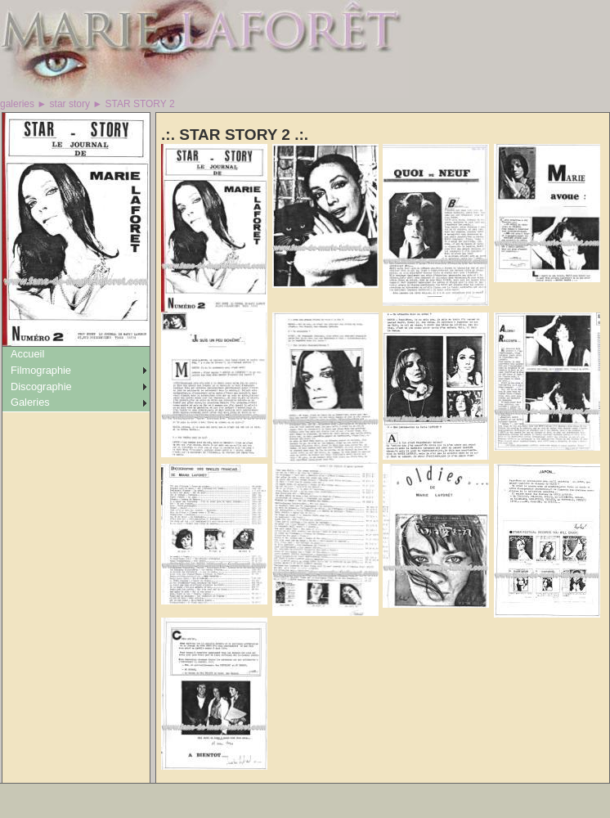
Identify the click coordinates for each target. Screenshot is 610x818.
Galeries (30, 402)
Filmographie (41, 370)
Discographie (41, 386)
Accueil (27, 354)
